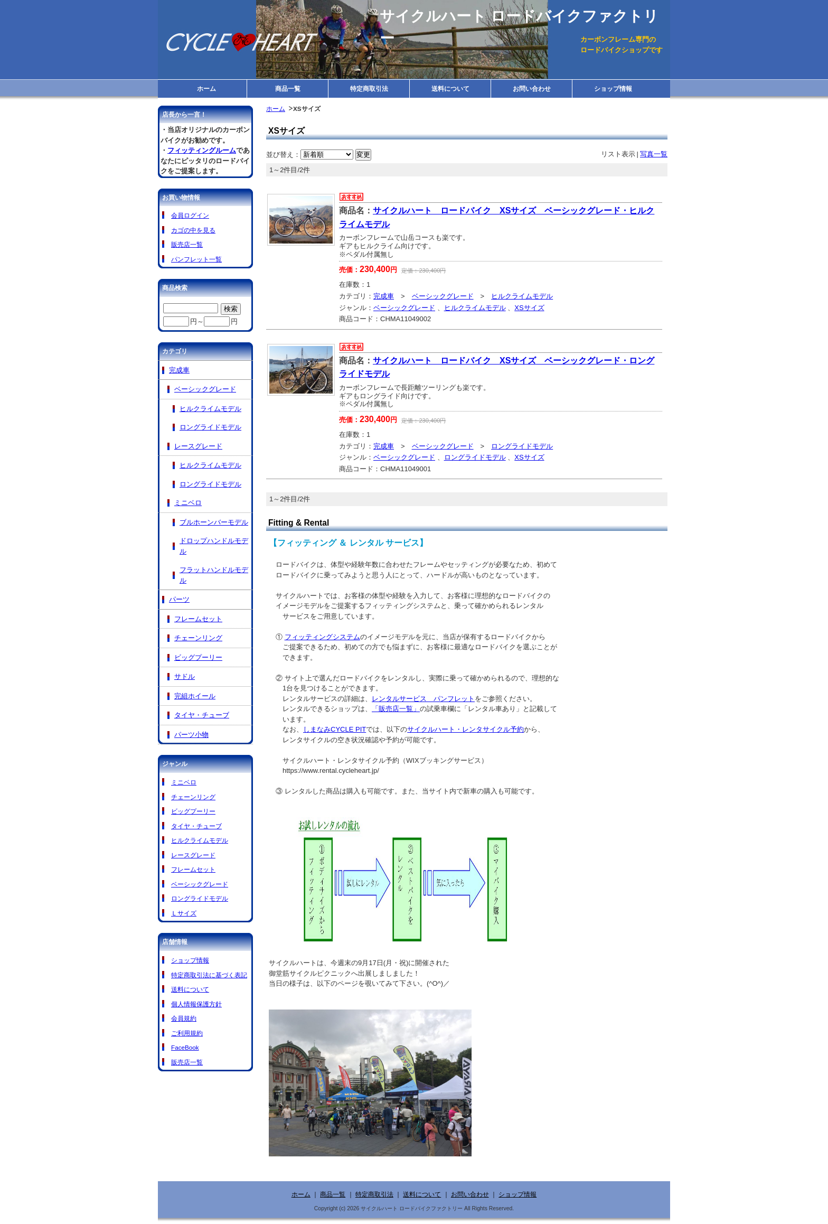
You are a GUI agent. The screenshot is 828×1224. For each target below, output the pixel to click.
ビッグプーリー (198, 657)
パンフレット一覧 (196, 259)
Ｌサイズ (183, 913)
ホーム (206, 88)
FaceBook (185, 1047)
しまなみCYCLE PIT (334, 729)
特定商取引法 (369, 88)
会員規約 (183, 1018)
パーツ (179, 599)
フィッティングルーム (201, 150)
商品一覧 (287, 88)
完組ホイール (194, 696)
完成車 (383, 296)
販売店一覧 (187, 244)
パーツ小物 (191, 735)
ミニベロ (188, 503)
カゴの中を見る (193, 230)
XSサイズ (529, 308)
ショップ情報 (613, 88)
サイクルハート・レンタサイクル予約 (465, 729)
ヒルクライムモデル (522, 296)
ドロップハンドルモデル (214, 546)
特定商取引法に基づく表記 (209, 974)
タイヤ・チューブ (201, 715)
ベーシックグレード (443, 296)
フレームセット (198, 619)
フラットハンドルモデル (214, 575)
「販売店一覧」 (396, 709)
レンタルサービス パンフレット (423, 699)
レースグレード (198, 446)
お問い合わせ (532, 88)
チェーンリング (198, 638)
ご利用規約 (187, 1033)
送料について (450, 88)
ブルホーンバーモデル (214, 522)
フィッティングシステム (322, 637)
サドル (184, 676)
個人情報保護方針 (196, 1004)
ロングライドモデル (522, 446)
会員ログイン (190, 215)
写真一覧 (653, 154)
